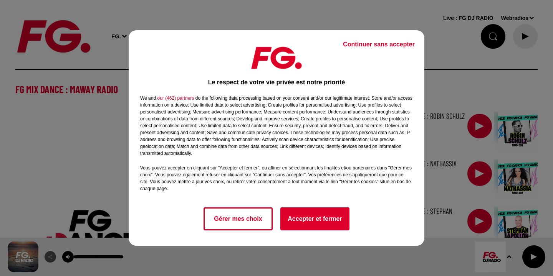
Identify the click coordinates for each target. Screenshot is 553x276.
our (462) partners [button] (175, 98)
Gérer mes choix (238, 218)
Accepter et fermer (315, 218)
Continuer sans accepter (379, 44)
